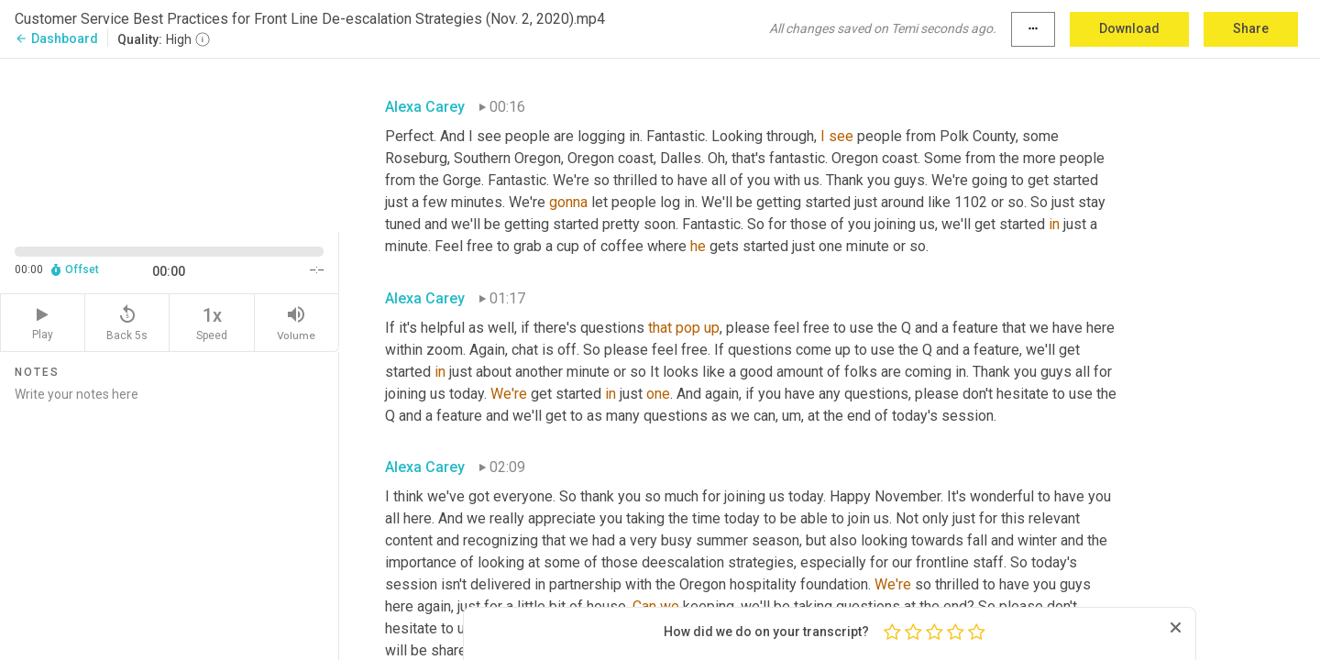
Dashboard (56, 38)
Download (1129, 28)
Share (1251, 28)
